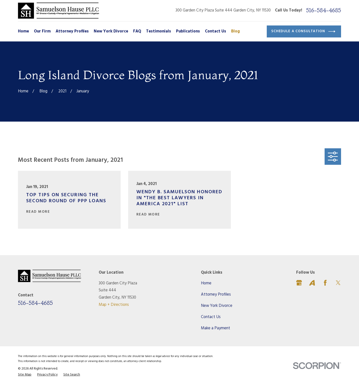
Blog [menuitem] (235, 31)
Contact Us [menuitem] (215, 31)
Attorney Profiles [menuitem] (72, 31)
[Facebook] (325, 283)
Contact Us (211, 317)
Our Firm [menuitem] (42, 31)
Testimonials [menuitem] (158, 31)
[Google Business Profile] (299, 283)
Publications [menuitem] (188, 31)
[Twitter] (338, 283)
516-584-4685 (323, 10)
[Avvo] (312, 283)
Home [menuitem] (23, 31)
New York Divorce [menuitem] (111, 31)
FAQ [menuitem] (137, 31)
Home (206, 283)
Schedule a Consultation (303, 31)
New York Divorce (216, 306)
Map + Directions (114, 305)
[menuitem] (24, 375)
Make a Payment (215, 328)
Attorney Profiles (216, 294)
